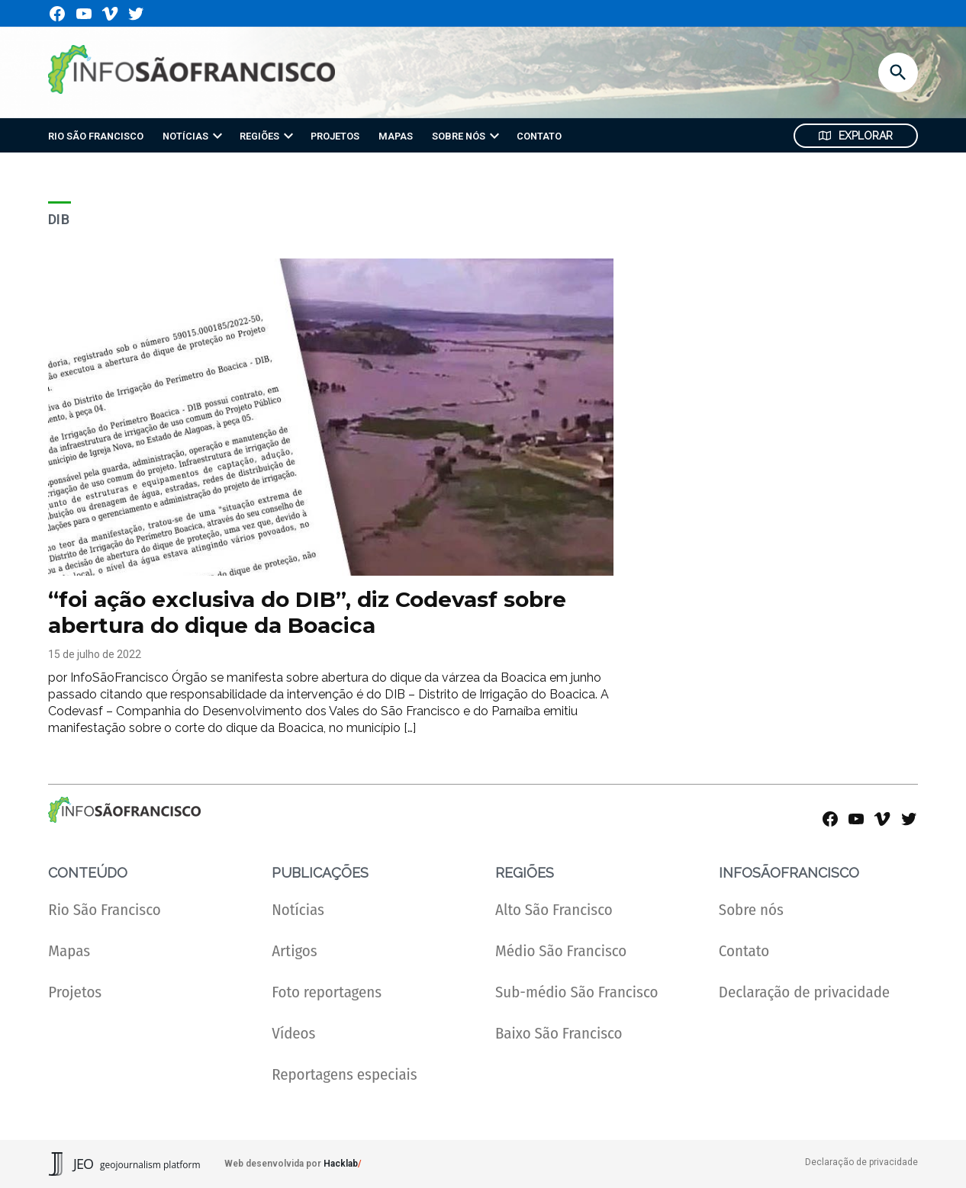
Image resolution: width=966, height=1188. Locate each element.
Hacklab (341, 1163)
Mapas (69, 951)
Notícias (298, 910)
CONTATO (539, 136)
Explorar (856, 136)
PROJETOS (335, 136)
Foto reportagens (327, 992)
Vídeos (293, 1033)
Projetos (74, 992)
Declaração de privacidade (804, 992)
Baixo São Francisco (559, 1033)
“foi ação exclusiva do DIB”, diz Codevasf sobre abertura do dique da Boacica (307, 612)
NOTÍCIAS (185, 136)
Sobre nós (751, 910)
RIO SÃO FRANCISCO (95, 136)
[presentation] (217, 136)
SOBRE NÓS (458, 136)
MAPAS (395, 136)
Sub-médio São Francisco (576, 992)
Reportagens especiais (344, 1074)
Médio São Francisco (560, 951)
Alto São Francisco (554, 910)
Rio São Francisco (104, 910)
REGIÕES (259, 136)
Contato (744, 951)
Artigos (294, 951)
